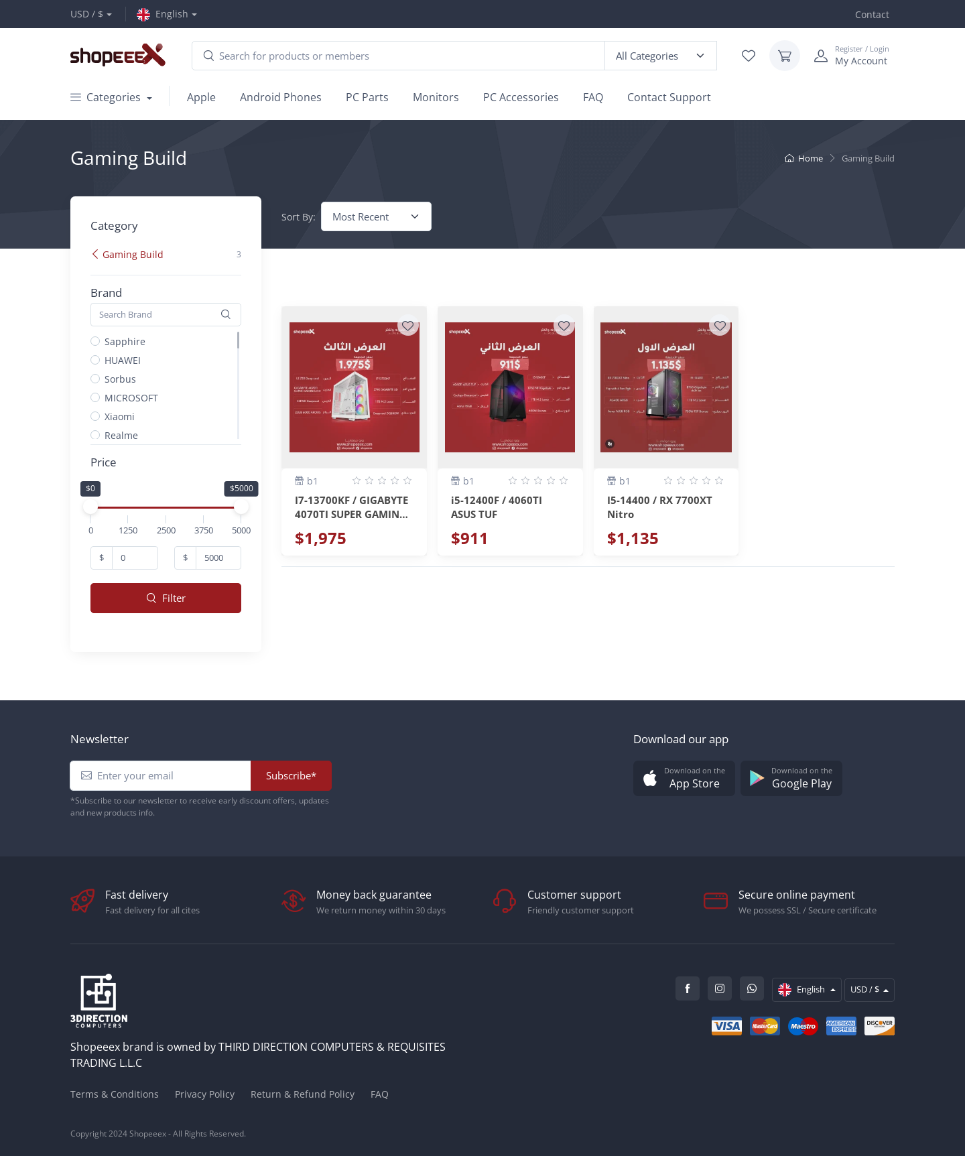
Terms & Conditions (114, 1094)
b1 (306, 480)
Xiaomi (120, 416)
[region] (171, 268)
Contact (872, 14)
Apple (201, 97)
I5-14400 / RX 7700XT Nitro (659, 505)
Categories (106, 97)
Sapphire (125, 341)
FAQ (593, 97)
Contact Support (669, 97)
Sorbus (120, 379)
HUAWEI (123, 360)
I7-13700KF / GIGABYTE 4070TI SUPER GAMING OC (351, 505)
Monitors (436, 97)
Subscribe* (291, 775)
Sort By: (298, 216)
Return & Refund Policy (303, 1094)
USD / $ (86, 13)
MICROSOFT (131, 397)
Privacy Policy (205, 1094)
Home (804, 158)
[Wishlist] (408, 325)
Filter (166, 597)
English (162, 14)
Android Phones (281, 97)
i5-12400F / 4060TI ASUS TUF (496, 505)
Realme (121, 435)
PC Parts (367, 97)
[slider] (90, 506)
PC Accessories (521, 97)
